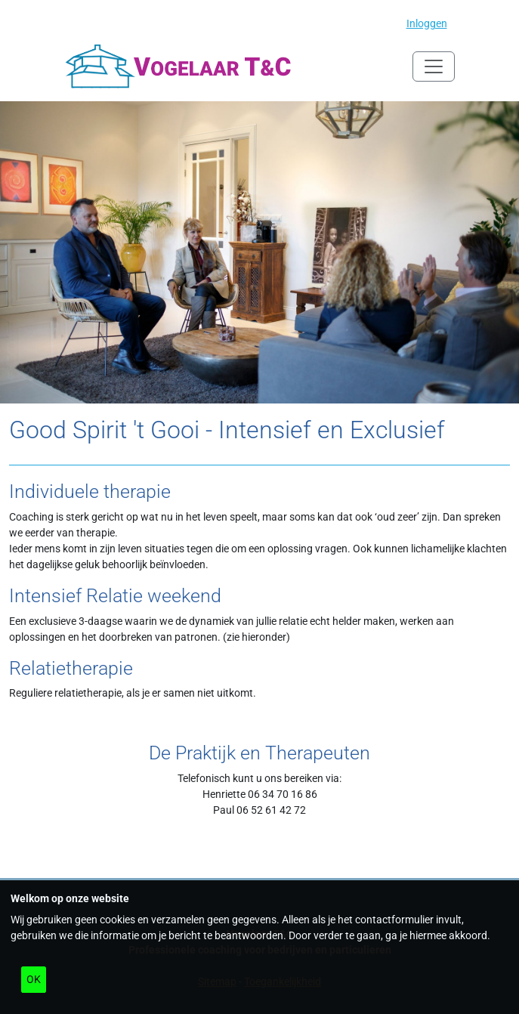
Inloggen (426, 23)
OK (33, 979)
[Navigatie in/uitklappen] (433, 66)
